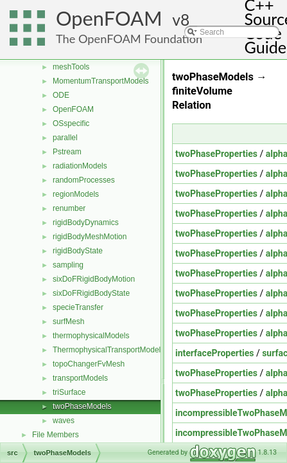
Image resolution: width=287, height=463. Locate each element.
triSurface (69, 392)
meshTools (71, 66)
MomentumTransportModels (101, 81)
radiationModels (80, 165)
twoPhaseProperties (216, 154)
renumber (69, 208)
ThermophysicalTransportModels (108, 349)
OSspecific (71, 123)
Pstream (67, 151)
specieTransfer (78, 307)
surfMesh (68, 321)
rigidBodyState (78, 250)
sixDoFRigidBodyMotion (94, 279)
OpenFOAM (109, 18)
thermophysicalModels (91, 335)
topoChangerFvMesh (89, 363)
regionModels (76, 194)
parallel (65, 137)
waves (63, 420)
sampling (68, 264)
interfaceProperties (214, 353)
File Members (55, 434)
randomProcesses (84, 180)
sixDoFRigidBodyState (91, 293)
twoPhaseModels (82, 406)
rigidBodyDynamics (86, 222)
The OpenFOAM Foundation (129, 39)
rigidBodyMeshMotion (89, 236)
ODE (61, 95)
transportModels (80, 378)
